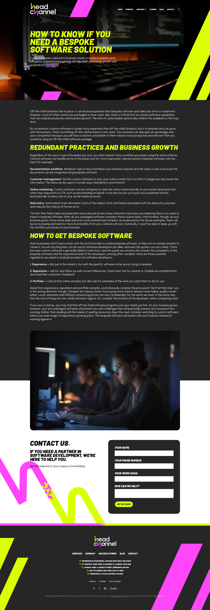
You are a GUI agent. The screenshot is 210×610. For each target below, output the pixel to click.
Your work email (126, 473)
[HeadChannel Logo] (105, 541)
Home (120, 9)
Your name (122, 447)
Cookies (102, 581)
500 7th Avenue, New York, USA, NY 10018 (105, 570)
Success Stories (107, 553)
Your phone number (128, 460)
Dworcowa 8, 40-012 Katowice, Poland (105, 574)
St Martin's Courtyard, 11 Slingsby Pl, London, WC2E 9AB (105, 564)
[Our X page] (99, 588)
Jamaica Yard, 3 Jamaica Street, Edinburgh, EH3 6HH (105, 567)
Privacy (92, 581)
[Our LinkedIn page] (105, 588)
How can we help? (127, 486)
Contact (171, 9)
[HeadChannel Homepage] (43, 9)
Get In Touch (124, 504)
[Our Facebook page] (94, 588)
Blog (162, 9)
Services (141, 9)
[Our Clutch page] (113, 588)
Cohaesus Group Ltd (118, 596)
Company (129, 9)
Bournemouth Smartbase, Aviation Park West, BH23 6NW (105, 561)
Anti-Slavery (115, 581)
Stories (153, 9)
